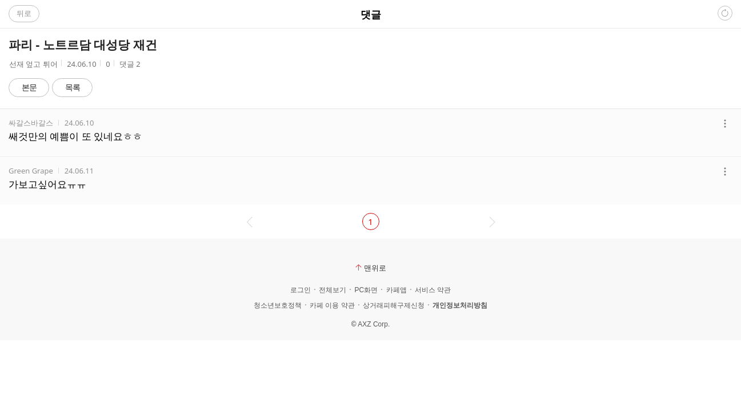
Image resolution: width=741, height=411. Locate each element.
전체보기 (332, 290)
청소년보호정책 (278, 305)
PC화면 (366, 290)
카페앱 (396, 290)
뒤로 (24, 13)
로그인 (300, 290)
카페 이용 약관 (332, 305)
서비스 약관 (433, 290)
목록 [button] (72, 87)
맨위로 (370, 268)
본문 (29, 87)
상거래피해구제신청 (393, 305)
